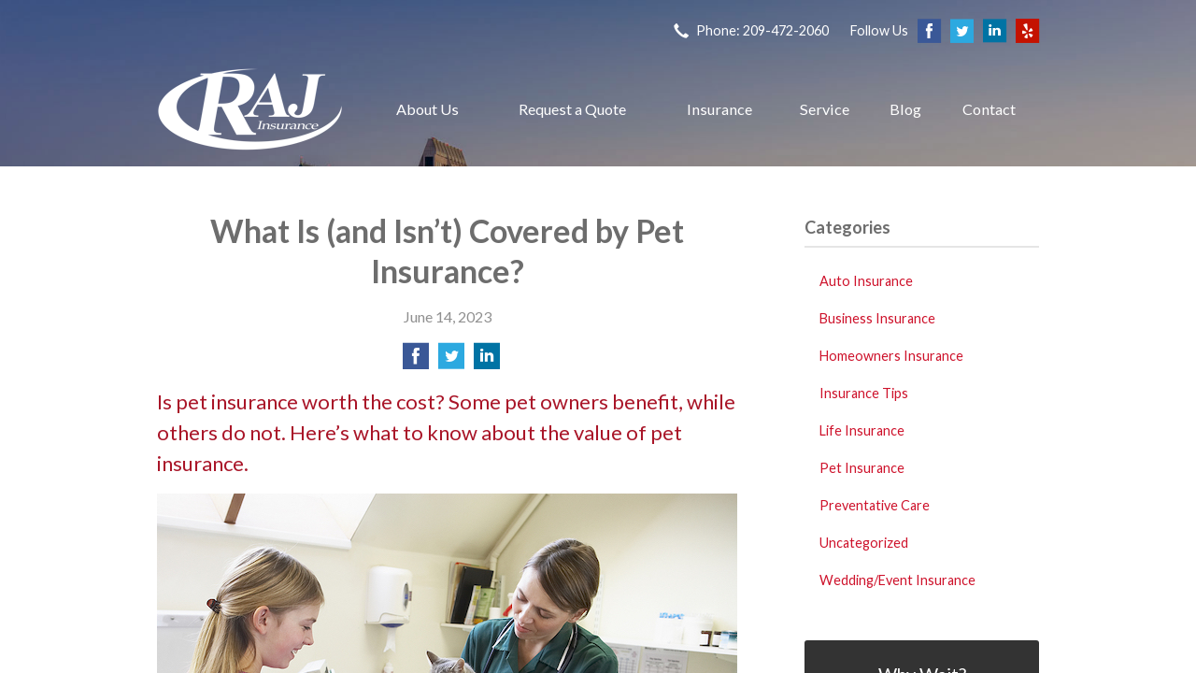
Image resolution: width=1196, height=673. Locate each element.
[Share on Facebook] (416, 361)
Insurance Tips (863, 393)
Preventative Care (874, 505)
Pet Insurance (861, 468)
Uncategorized (863, 543)
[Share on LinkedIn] (487, 361)
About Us (427, 109)
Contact (989, 109)
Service (824, 109)
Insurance (719, 109)
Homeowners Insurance (891, 356)
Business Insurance (877, 318)
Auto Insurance (866, 281)
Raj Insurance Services (250, 108)
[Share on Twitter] (451, 361)
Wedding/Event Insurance (897, 580)
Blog (905, 109)
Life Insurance (861, 430)
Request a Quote (572, 109)
